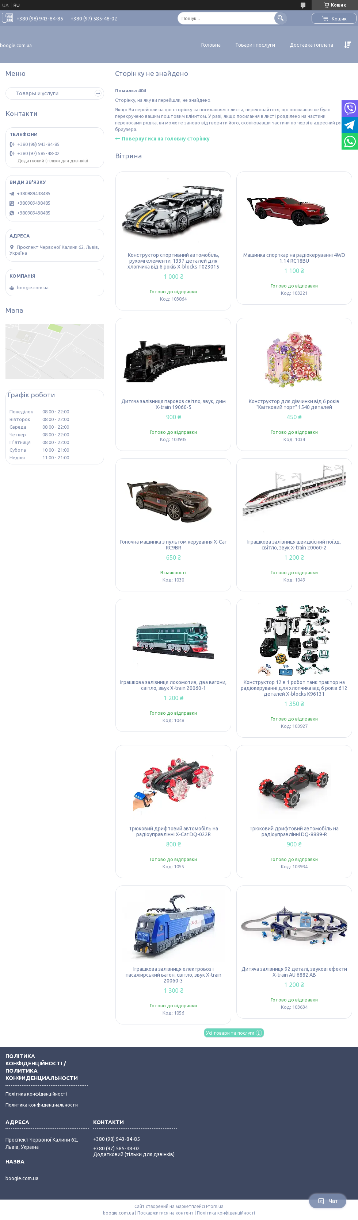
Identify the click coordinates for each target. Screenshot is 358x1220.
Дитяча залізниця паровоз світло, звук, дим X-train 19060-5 (173, 404)
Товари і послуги (255, 45)
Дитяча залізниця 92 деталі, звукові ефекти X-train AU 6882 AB (294, 972)
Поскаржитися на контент (165, 1213)
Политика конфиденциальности (41, 1104)
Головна (211, 45)
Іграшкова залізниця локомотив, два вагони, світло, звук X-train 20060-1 (173, 685)
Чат (328, 1201)
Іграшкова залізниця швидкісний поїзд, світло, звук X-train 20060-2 (294, 545)
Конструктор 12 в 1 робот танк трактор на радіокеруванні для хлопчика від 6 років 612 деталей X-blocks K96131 (294, 688)
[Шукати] (280, 18)
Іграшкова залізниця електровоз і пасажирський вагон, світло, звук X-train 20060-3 (173, 975)
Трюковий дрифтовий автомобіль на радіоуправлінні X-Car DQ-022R (173, 831)
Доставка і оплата (311, 45)
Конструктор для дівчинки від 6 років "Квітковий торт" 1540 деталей (294, 404)
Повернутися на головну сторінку (166, 139)
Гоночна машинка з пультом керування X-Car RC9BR (173, 545)
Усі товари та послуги (230, 1032)
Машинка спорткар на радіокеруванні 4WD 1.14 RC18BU (294, 258)
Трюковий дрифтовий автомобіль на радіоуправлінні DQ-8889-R (294, 831)
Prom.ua (215, 1206)
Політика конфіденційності (36, 1093)
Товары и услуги (37, 93)
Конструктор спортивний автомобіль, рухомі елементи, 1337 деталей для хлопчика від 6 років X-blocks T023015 (173, 261)
